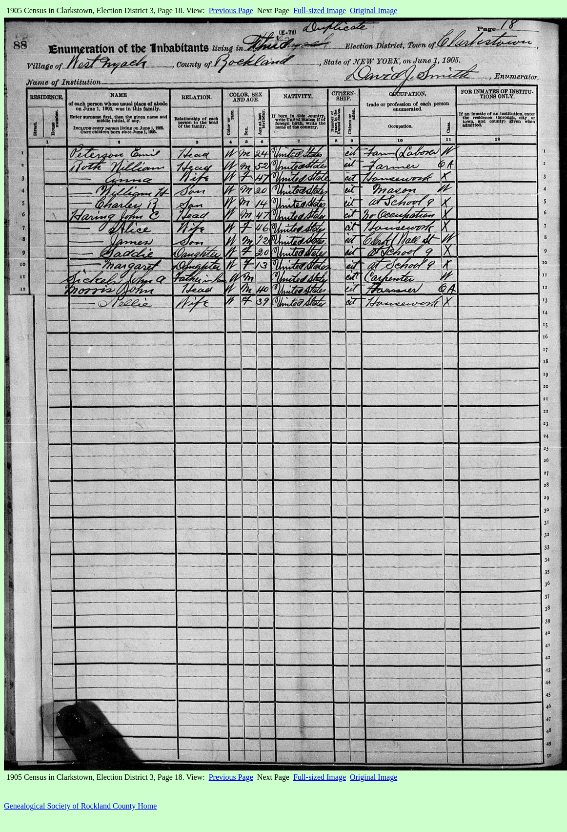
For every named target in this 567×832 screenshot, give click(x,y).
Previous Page (231, 10)
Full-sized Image (319, 10)
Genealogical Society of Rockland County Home (80, 806)
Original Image (373, 10)
